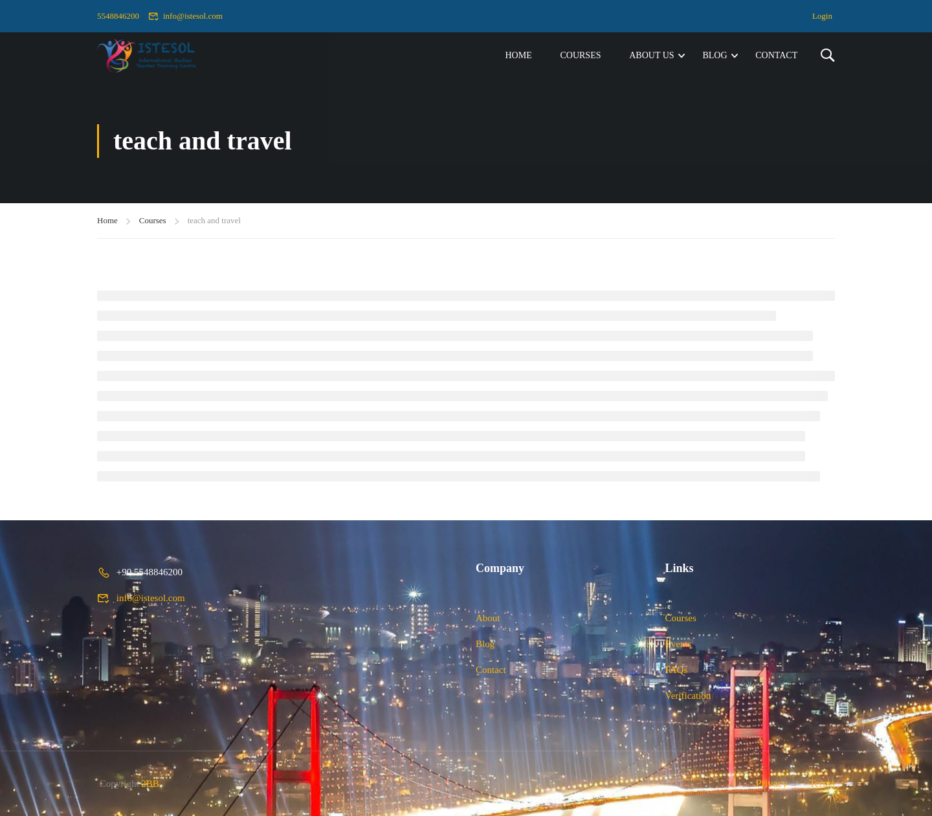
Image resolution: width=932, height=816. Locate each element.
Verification (688, 695)
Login (822, 16)
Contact (776, 55)
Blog (714, 55)
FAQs (676, 670)
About (488, 618)
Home (518, 55)
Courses (580, 55)
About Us (651, 55)
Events (678, 644)
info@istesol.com (185, 16)
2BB (150, 783)
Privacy (772, 783)
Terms (822, 783)
